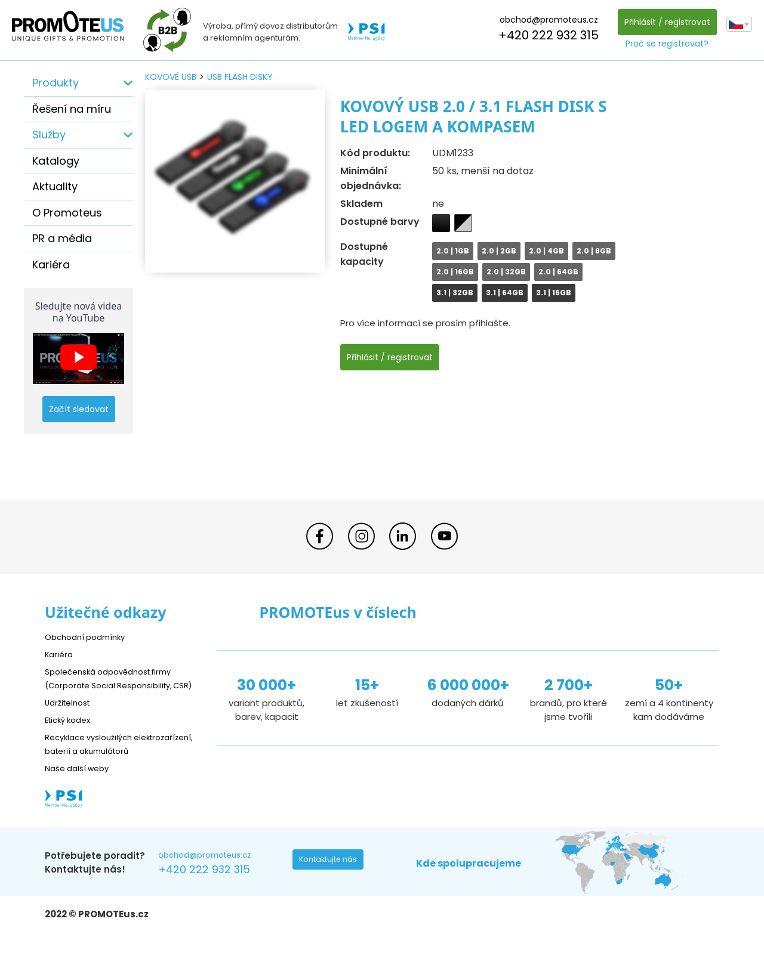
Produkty (55, 82)
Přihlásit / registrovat (664, 22)
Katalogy (55, 160)
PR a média (62, 238)
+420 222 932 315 (545, 35)
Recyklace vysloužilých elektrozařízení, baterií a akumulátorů (99, 764)
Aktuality (55, 186)
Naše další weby (81, 795)
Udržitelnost (71, 716)
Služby (49, 134)
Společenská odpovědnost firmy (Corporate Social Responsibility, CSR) (117, 685)
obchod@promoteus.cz (545, 20)
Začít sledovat (79, 409)
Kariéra (51, 264)
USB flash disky (240, 77)
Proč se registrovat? (664, 44)
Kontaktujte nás (332, 890)
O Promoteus (67, 212)
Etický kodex (71, 733)
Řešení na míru (71, 108)
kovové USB (170, 77)
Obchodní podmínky (89, 636)
